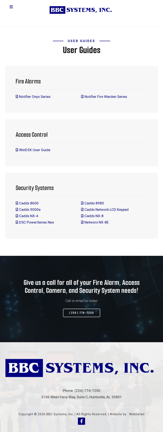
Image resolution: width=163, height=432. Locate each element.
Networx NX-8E (95, 222)
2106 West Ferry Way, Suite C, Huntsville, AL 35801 (81, 397)
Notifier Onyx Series (33, 96)
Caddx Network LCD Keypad (105, 209)
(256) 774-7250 (81, 309)
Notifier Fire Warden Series (104, 96)
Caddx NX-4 (27, 216)
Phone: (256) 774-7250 (81, 390)
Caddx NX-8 (92, 216)
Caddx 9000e (28, 209)
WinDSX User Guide (33, 150)
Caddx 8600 (27, 203)
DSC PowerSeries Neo (35, 222)
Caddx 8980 (92, 203)
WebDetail (137, 414)
